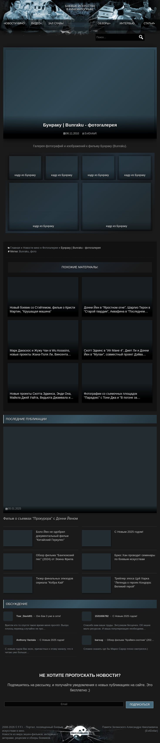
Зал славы (56, 23)
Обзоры (103, 23)
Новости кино (14, 23)
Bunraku (24, 251)
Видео (35, 23)
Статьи (149, 23)
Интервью (127, 23)
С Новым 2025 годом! (125, 616)
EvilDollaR (91, 133)
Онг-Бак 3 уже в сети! (48, 616)
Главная (15, 247)
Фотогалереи (50, 247)
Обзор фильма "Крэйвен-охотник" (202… (130, 640)
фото (33, 251)
